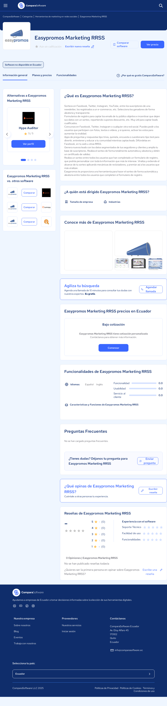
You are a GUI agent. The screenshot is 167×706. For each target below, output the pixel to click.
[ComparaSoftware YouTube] (21, 606)
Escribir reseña (149, 490)
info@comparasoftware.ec (126, 650)
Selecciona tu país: (23, 663)
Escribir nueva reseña (80, 47)
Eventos (18, 637)
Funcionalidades (66, 75)
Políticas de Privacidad (106, 688)
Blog (16, 631)
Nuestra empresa (24, 618)
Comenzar (113, 347)
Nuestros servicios (71, 625)
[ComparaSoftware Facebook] (27, 606)
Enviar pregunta (147, 461)
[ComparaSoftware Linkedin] (14, 606)
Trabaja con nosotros (25, 643)
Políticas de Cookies (130, 688)
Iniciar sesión (69, 631)
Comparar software (121, 44)
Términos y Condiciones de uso (144, 690)
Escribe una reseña (153, 572)
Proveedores (70, 618)
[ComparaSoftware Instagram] (33, 606)
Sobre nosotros (22, 625)
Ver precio (152, 44)
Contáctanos (118, 618)
